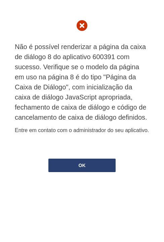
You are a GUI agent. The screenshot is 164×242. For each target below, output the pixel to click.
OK (82, 165)
